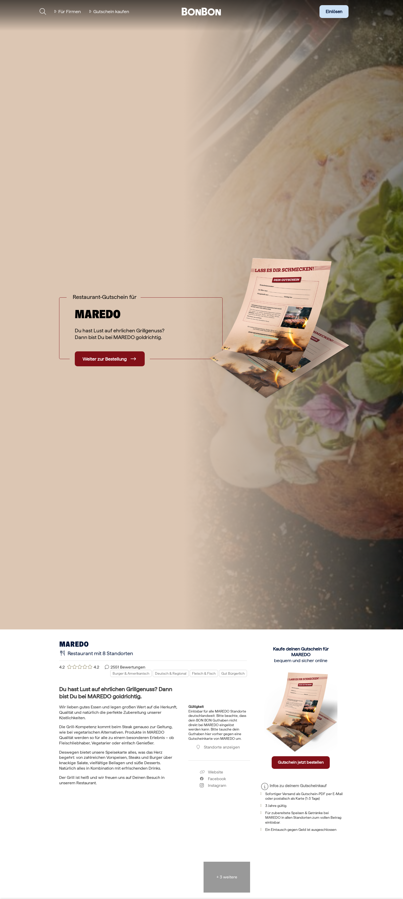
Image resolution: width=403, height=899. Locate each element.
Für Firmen (69, 11)
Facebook (213, 778)
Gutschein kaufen (111, 11)
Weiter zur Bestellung (105, 359)
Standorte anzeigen (218, 747)
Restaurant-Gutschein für (104, 296)
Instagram (213, 785)
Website (211, 772)
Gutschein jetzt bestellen (301, 762)
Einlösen (334, 11)
